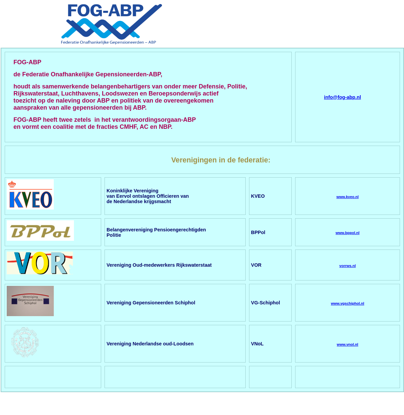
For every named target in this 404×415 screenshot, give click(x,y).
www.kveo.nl (347, 197)
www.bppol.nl (347, 233)
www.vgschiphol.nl (347, 303)
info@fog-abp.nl (342, 97)
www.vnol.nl (347, 344)
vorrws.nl (347, 266)
